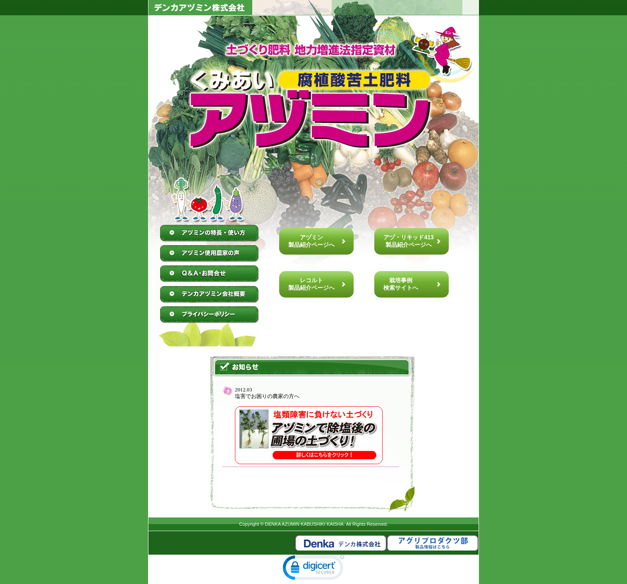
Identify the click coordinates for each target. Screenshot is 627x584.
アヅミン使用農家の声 (209, 253)
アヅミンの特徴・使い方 (209, 233)
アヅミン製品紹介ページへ (311, 241)
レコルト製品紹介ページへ (311, 284)
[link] (313, 569)
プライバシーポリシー (209, 314)
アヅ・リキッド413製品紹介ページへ (408, 241)
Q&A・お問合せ (209, 274)
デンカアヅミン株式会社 (209, 294)
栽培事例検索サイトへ (400, 284)
